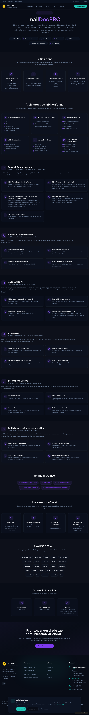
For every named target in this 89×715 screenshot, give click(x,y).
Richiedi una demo (44, 646)
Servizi (48, 6)
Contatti (85, 1)
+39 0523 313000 (77, 686)
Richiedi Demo (80, 6)
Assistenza (75, 1)
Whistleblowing (63, 707)
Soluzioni (30, 6)
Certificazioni (72, 702)
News (54, 6)
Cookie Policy (73, 700)
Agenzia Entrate (29, 667)
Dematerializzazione (31, 677)
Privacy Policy (63, 700)
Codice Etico (62, 702)
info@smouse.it (77, 689)
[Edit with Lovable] (80, 713)
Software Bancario (30, 674)
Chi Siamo (39, 6)
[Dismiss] (87, 713)
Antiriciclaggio (29, 670)
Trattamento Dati (63, 704)
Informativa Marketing (77, 704)
